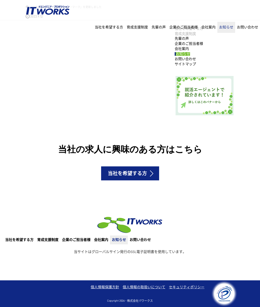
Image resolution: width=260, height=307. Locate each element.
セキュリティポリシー (186, 287)
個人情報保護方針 (105, 287)
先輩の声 (159, 27)
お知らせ (226, 27)
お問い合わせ (247, 27)
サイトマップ (185, 64)
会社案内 (208, 27)
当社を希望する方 (109, 27)
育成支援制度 (137, 27)
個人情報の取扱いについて (144, 287)
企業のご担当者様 (183, 27)
